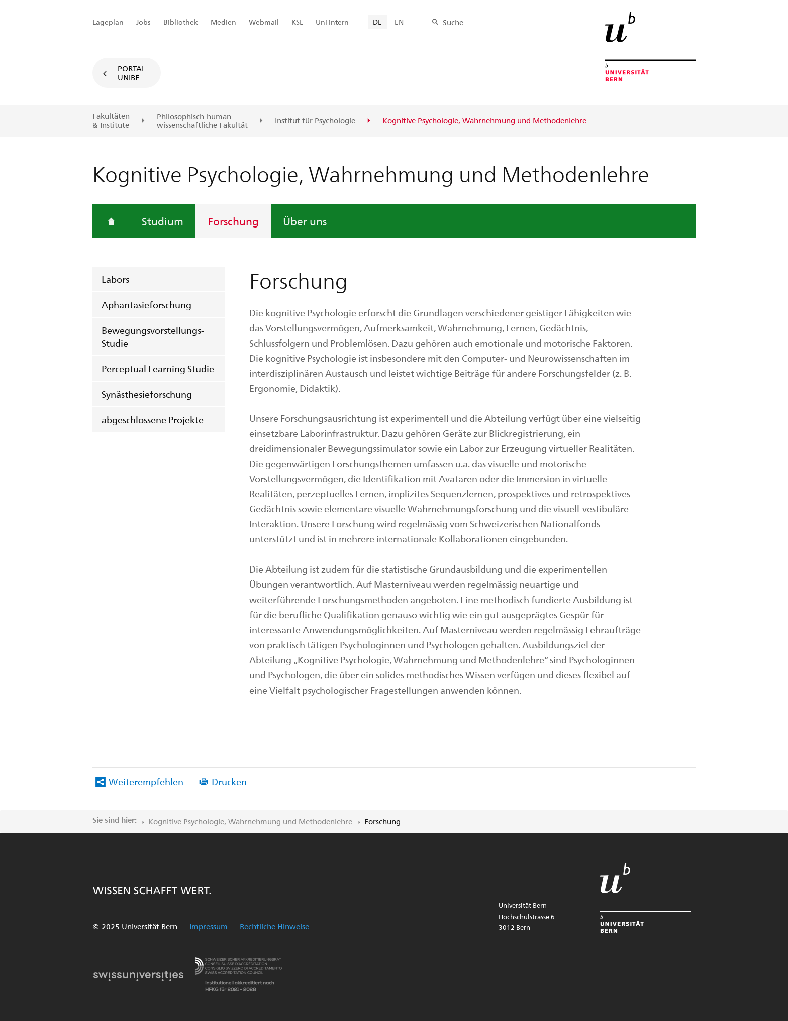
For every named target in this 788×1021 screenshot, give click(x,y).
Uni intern (332, 22)
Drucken (229, 781)
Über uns (305, 221)
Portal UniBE (132, 72)
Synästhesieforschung (147, 394)
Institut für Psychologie (315, 120)
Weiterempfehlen (146, 781)
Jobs (143, 22)
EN (399, 22)
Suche (453, 22)
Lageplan (108, 22)
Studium (162, 221)
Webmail (264, 22)
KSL (297, 22)
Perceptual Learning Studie (158, 368)
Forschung (233, 221)
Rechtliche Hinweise (274, 926)
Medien (223, 22)
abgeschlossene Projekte (153, 419)
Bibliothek (180, 22)
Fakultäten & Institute (111, 120)
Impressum (208, 926)
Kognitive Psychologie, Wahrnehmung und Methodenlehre (250, 821)
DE (377, 22)
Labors (115, 279)
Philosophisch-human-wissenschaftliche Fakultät (202, 121)
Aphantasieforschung (146, 304)
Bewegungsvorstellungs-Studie (153, 336)
